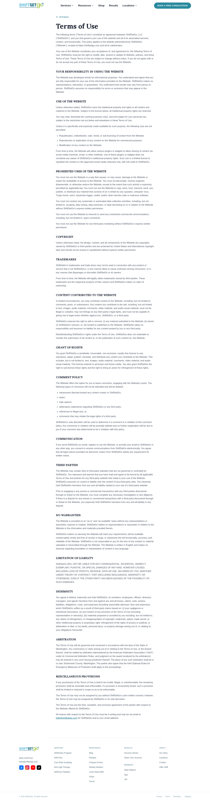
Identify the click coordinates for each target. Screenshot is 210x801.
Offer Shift (163, 767)
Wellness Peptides (62, 772)
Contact (162, 762)
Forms (92, 781)
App (126, 775)
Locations (130, 5)
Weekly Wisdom (96, 767)
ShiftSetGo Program (63, 753)
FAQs (91, 777)
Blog (91, 753)
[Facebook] (21, 767)
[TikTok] (39, 767)
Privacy (159, 797)
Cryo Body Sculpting (63, 762)
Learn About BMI (96, 772)
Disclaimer (177, 797)
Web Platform (130, 770)
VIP (125, 779)
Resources (86, 5)
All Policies (62, 17)
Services (67, 5)
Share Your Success (133, 758)
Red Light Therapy (62, 767)
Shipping (187, 797)
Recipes (92, 758)
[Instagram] (27, 767)
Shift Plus (58, 758)
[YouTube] (33, 767)
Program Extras (96, 762)
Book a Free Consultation (172, 5)
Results (113, 5)
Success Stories (131, 753)
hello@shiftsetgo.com (66, 718)
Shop (101, 5)
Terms (167, 797)
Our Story (163, 753)
